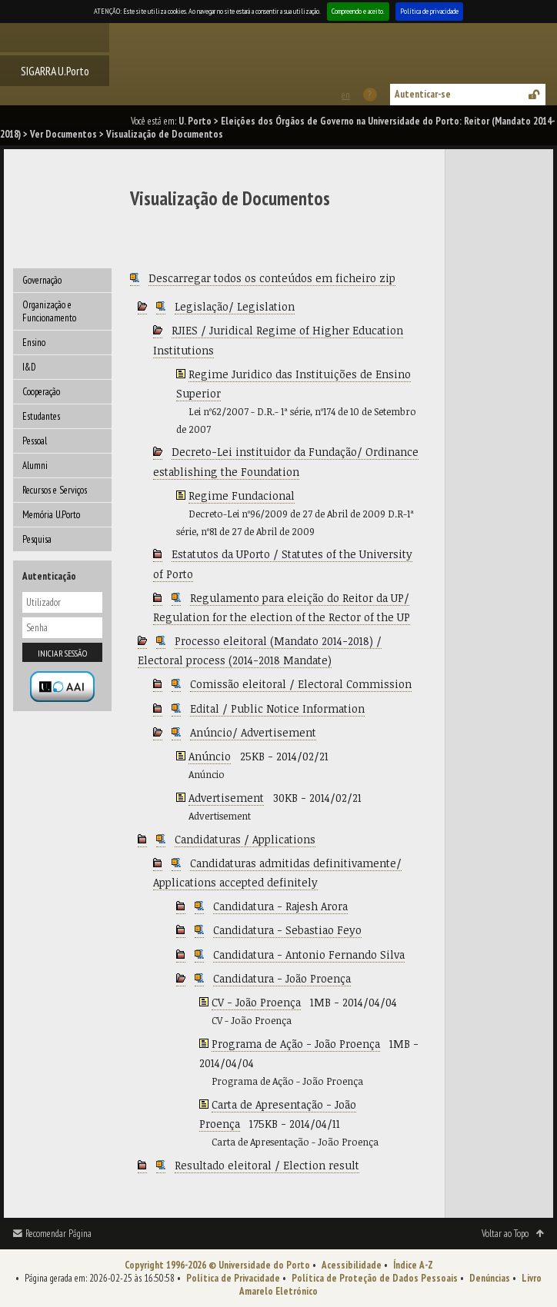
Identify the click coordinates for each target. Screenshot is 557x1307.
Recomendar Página (58, 1233)
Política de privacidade (429, 11)
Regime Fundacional (241, 495)
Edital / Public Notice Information (277, 708)
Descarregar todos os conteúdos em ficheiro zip (271, 278)
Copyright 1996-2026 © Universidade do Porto (217, 1265)
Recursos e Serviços (54, 490)
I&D (29, 367)
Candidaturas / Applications (245, 839)
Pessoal (34, 440)
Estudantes (41, 416)
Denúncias (489, 1278)
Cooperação (41, 391)
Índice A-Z (413, 1265)
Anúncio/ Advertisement (253, 732)
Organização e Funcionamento (49, 311)
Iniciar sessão (62, 653)
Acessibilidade (352, 1265)
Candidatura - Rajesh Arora (280, 906)
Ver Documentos (63, 134)
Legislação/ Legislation (235, 306)
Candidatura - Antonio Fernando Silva (309, 954)
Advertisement (226, 797)
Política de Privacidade (233, 1278)
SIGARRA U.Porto (55, 70)
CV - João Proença (256, 1002)
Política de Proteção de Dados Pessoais (375, 1278)
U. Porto (195, 121)
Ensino (33, 342)
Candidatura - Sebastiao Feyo (287, 930)
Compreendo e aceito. (358, 11)
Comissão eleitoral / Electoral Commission (301, 684)
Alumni (35, 465)
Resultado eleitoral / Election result (267, 1165)
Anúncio (209, 756)
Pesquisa (37, 539)
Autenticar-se (423, 94)
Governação (42, 280)
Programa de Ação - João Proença (296, 1043)
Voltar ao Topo (505, 1233)
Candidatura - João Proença (282, 978)
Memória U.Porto (51, 514)
